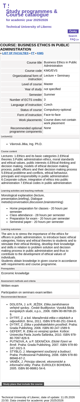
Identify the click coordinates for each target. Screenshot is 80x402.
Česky (73, 31)
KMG (40, 53)
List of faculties (15, 53)
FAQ (72, 39)
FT (32, 53)
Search (73, 36)
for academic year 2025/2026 (27, 20)
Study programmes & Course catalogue (32, 13)
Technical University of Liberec (29, 26)
